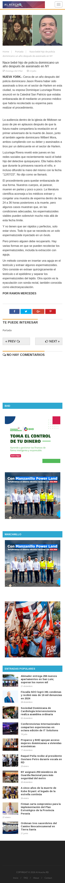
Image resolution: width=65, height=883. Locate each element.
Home (6, 51)
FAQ (26, 878)
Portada (19, 51)
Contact (48, 878)
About (36, 878)
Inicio (15, 878)
